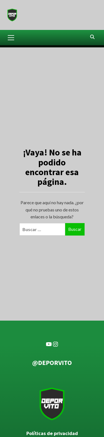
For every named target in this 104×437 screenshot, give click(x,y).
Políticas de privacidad (52, 433)
